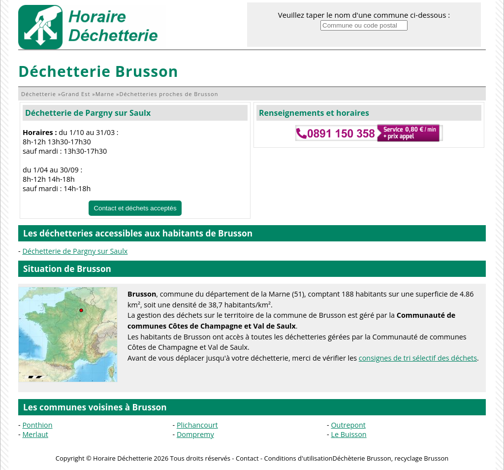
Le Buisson (348, 434)
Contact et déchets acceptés (135, 208)
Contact (247, 458)
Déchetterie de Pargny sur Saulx (88, 112)
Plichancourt (197, 425)
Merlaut (35, 434)
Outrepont (348, 425)
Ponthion (37, 425)
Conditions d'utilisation (298, 458)
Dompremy (195, 434)
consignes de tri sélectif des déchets (418, 358)
